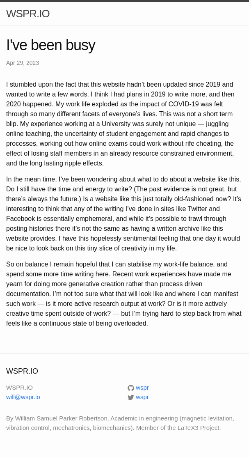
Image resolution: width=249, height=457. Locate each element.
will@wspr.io (23, 396)
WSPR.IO (28, 13)
